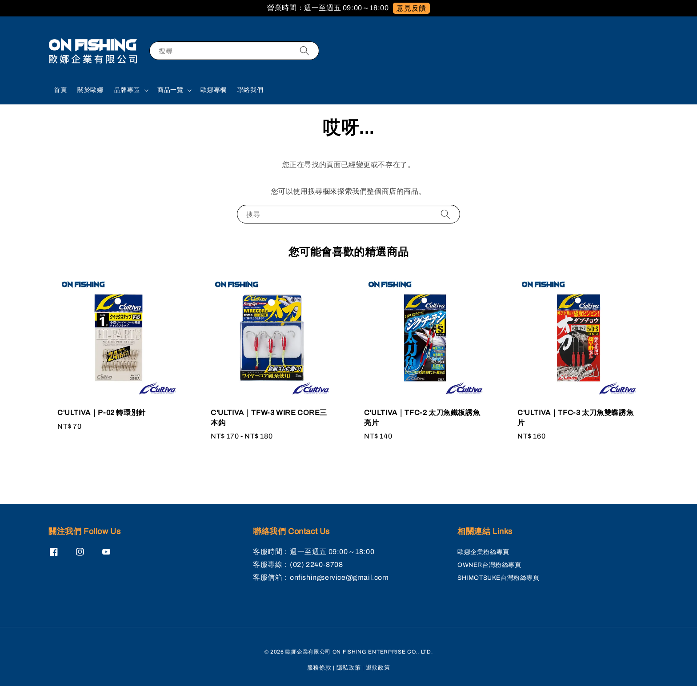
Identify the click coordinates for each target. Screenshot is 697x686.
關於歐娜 (90, 90)
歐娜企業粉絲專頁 (483, 552)
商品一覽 (170, 90)
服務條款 (319, 668)
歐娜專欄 (213, 90)
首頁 (60, 90)
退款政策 (378, 668)
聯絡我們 (250, 90)
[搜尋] (304, 50)
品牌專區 (127, 90)
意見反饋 (411, 8)
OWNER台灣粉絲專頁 (489, 565)
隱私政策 (348, 668)
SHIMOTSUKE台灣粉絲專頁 (498, 577)
